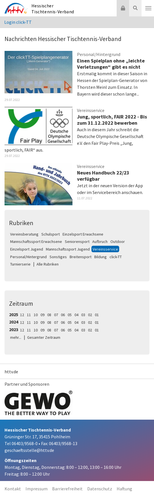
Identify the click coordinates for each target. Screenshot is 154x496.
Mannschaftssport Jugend (68, 249)
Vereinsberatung (24, 234)
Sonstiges (58, 256)
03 (83, 314)
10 (36, 314)
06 (63, 314)
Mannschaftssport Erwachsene (36, 241)
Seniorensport (77, 241)
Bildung (100, 256)
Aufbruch (100, 241)
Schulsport (50, 234)
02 (90, 314)
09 (42, 314)
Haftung (124, 488)
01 (97, 314)
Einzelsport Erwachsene (83, 234)
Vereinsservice (105, 249)
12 (22, 314)
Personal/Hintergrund (28, 256)
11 (29, 314)
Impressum (36, 488)
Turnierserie (20, 264)
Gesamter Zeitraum (43, 337)
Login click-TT (18, 22)
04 (76, 314)
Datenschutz (99, 488)
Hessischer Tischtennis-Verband (52, 8)
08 (49, 314)
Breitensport (80, 256)
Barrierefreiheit (67, 488)
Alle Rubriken (48, 264)
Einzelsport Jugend (26, 249)
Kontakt (13, 488)
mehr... (15, 337)
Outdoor (117, 241)
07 (56, 314)
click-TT (116, 256)
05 (70, 314)
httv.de (11, 371)
